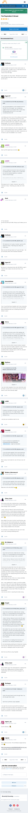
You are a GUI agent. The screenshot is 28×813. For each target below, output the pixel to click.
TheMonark (19, 689)
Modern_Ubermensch (8, 369)
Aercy (7, 322)
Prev (5, 34)
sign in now (8, 768)
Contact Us (17, 809)
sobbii (7, 401)
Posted (10, 65)
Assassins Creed (18, 48)
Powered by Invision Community (14, 810)
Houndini (7, 430)
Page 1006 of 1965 (14, 34)
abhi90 (18, 240)
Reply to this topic (14, 29)
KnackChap (5, 22)
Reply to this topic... (8, 774)
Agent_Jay (8, 721)
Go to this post (14, 56)
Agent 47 (8, 96)
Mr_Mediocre (9, 542)
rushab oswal (10, 43)
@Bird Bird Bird (6, 443)
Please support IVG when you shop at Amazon (14, 11)
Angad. (7, 603)
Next (23, 34)
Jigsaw (18, 407)
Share (14, 782)
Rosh (6, 198)
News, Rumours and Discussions (16, 24)
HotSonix (8, 63)
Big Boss (7, 362)
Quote (5, 90)
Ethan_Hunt (8, 498)
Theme (10, 809)
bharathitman (20, 101)
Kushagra (8, 683)
